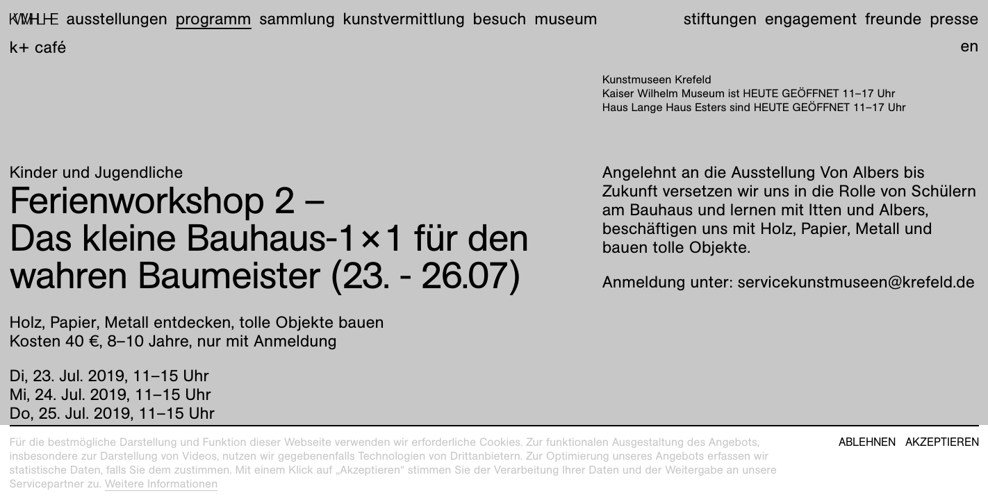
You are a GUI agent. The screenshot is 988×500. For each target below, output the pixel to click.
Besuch (500, 18)
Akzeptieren (942, 442)
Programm (214, 18)
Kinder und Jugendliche (96, 172)
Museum (566, 18)
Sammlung (297, 18)
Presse (954, 18)
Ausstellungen (116, 18)
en (969, 45)
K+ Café (38, 47)
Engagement (811, 18)
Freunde (893, 18)
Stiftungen (720, 18)
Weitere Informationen (161, 483)
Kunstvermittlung (404, 18)
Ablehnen (867, 442)
